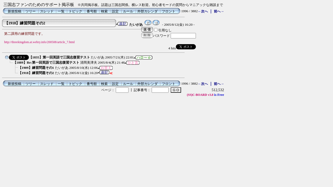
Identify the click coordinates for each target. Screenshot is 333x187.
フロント (168, 11)
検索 (104, 11)
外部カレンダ (147, 11)
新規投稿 (14, 11)
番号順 (92, 11)
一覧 (61, 11)
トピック (75, 11)
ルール (128, 11)
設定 (115, 11)
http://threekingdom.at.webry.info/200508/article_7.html (39, 42)
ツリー (30, 11)
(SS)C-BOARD (197, 95)
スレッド (47, 11)
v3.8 (210, 95)
